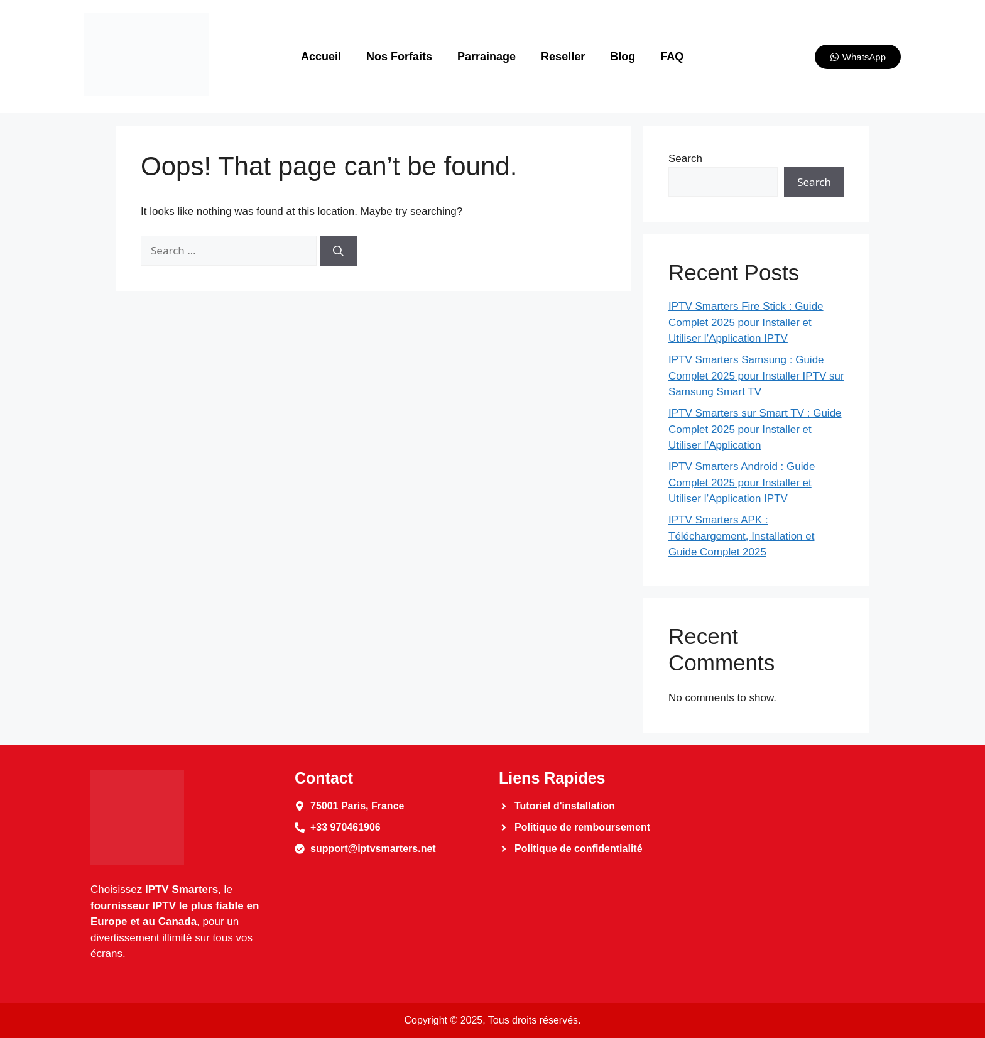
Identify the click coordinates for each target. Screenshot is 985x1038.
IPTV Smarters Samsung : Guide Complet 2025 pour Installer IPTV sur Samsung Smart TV (756, 376)
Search (685, 159)
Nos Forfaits (399, 56)
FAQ (671, 56)
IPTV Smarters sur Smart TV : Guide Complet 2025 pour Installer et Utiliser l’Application (755, 429)
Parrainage (486, 56)
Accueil (321, 56)
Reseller (563, 56)
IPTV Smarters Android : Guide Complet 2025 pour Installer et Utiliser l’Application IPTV (741, 483)
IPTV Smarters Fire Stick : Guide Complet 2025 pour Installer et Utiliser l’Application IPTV (746, 322)
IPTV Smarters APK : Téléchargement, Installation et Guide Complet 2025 (741, 536)
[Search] (338, 251)
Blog (622, 56)
